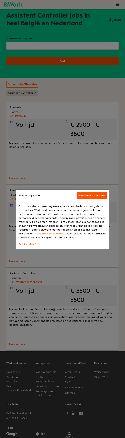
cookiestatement (52, 233)
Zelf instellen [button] (27, 244)
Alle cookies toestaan (91, 195)
